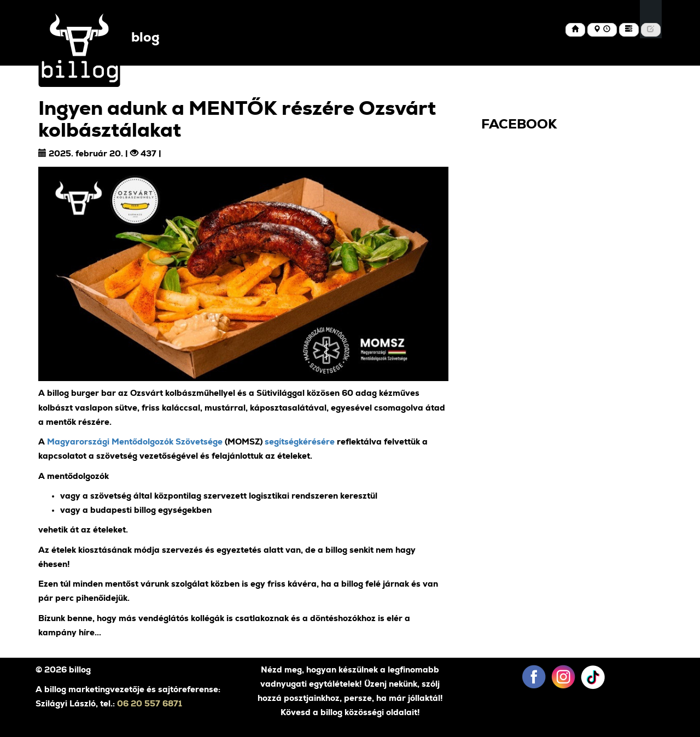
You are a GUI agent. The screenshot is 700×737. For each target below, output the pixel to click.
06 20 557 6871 (149, 704)
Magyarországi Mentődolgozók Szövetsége (135, 442)
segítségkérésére (300, 442)
